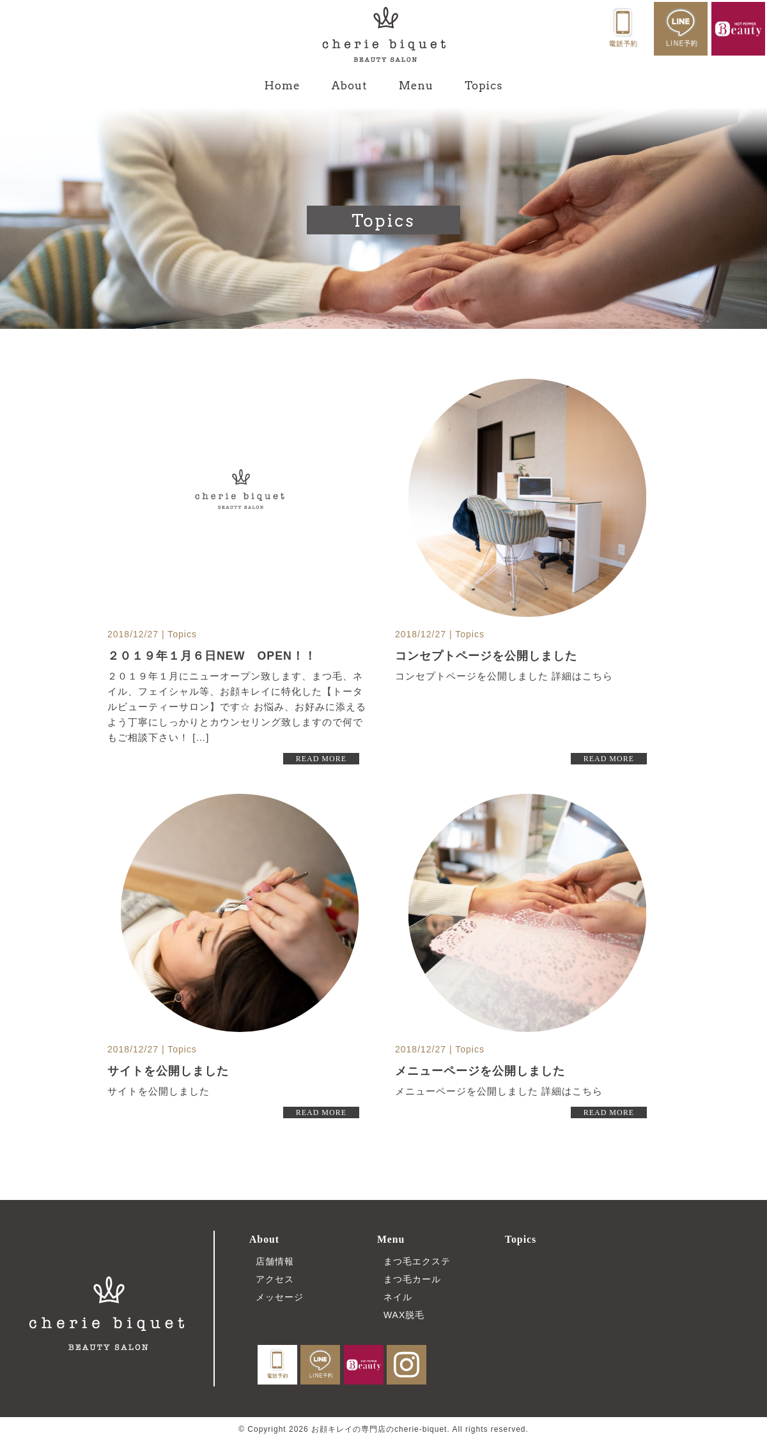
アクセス (275, 1279)
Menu (416, 85)
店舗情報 (275, 1261)
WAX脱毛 (404, 1315)
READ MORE (321, 758)
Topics (483, 85)
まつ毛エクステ (417, 1261)
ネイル (398, 1297)
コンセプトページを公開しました (486, 655)
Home (282, 85)
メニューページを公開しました (480, 1071)
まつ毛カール (412, 1279)
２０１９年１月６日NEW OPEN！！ (212, 655)
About (350, 85)
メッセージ (280, 1297)
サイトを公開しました (168, 1071)
